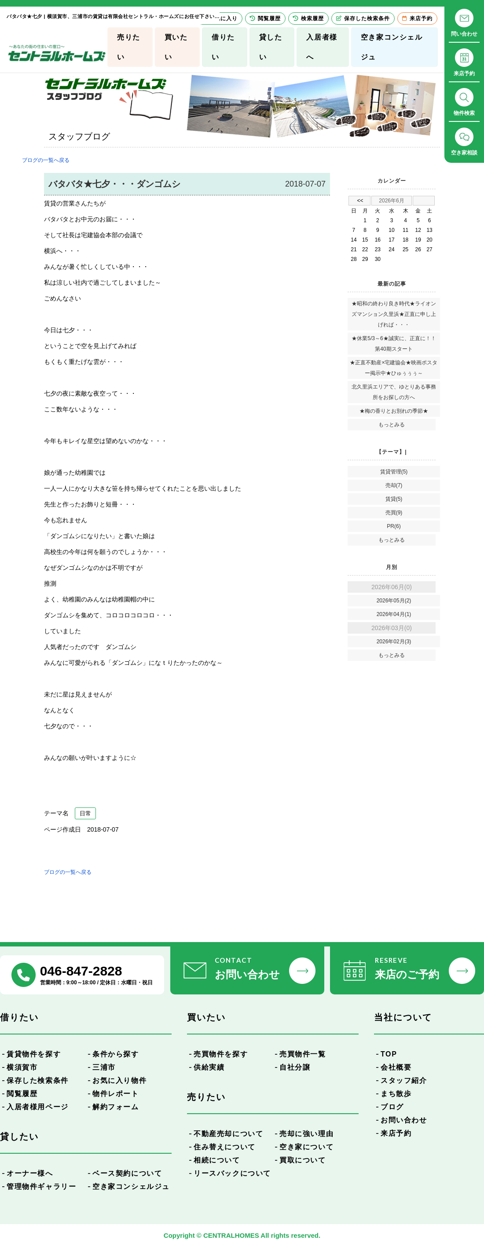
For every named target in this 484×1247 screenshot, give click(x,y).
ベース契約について (127, 1173)
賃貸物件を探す (34, 1054)
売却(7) (394, 485)
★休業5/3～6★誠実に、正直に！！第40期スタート (394, 343)
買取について (302, 1160)
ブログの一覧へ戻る (46, 160)
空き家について (306, 1147)
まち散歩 (396, 1093)
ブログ (392, 1107)
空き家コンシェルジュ (392, 47)
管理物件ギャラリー (41, 1186)
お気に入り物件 (119, 1080)
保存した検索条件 (38, 1080)
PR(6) (393, 526)
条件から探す (115, 1054)
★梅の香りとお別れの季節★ (393, 411)
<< (360, 201)
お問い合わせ (404, 1120)
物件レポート (115, 1093)
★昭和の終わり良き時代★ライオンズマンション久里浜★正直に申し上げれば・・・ (394, 314)
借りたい (223, 47)
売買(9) (394, 513)
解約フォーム (115, 1107)
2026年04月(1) (394, 614)
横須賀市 (22, 1067)
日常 (85, 813)
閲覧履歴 (22, 1093)
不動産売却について (228, 1133)
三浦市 (104, 1067)
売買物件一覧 (302, 1054)
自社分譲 (294, 1067)
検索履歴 (308, 18)
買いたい (176, 47)
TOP (389, 1054)
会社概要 (396, 1067)
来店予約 (396, 1133)
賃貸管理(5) (394, 472)
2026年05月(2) (394, 601)
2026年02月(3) (394, 641)
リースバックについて (232, 1173)
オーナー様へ (30, 1173)
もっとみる (391, 425)
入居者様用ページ (38, 1107)
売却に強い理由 (306, 1133)
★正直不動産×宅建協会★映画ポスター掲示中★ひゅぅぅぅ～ (393, 367)
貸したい (270, 47)
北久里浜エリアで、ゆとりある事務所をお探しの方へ (394, 392)
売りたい (128, 47)
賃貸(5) (394, 499)
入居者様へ (321, 47)
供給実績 (209, 1067)
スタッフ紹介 (404, 1080)
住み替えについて (225, 1147)
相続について (217, 1160)
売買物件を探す (221, 1054)
